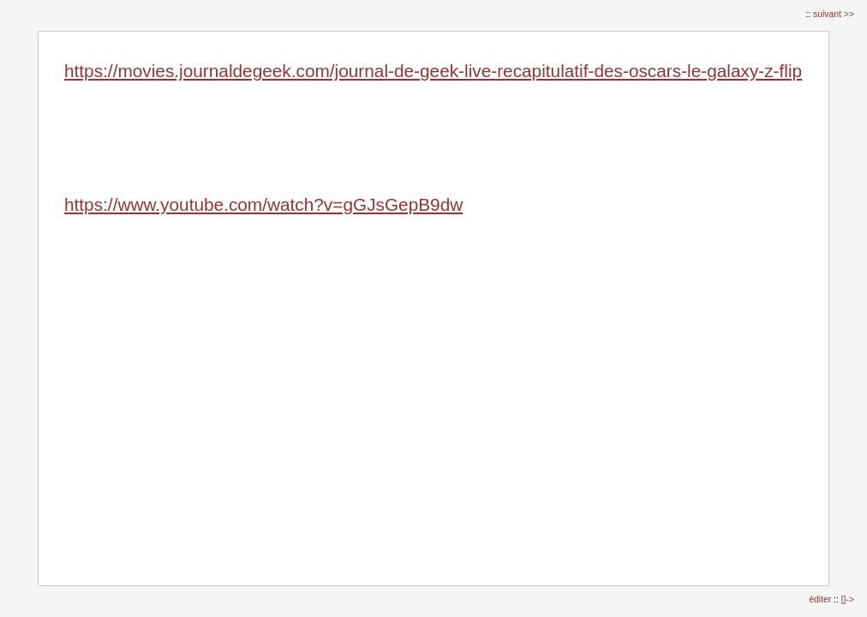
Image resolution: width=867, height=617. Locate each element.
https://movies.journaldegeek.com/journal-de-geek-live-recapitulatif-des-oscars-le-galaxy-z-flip (433, 71)
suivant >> (833, 14)
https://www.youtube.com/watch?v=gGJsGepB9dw (263, 204)
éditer (821, 599)
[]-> (847, 599)
